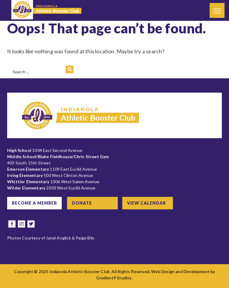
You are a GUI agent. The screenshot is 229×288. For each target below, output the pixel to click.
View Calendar (146, 203)
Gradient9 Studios (113, 277)
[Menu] (217, 10)
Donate (82, 203)
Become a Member (34, 203)
